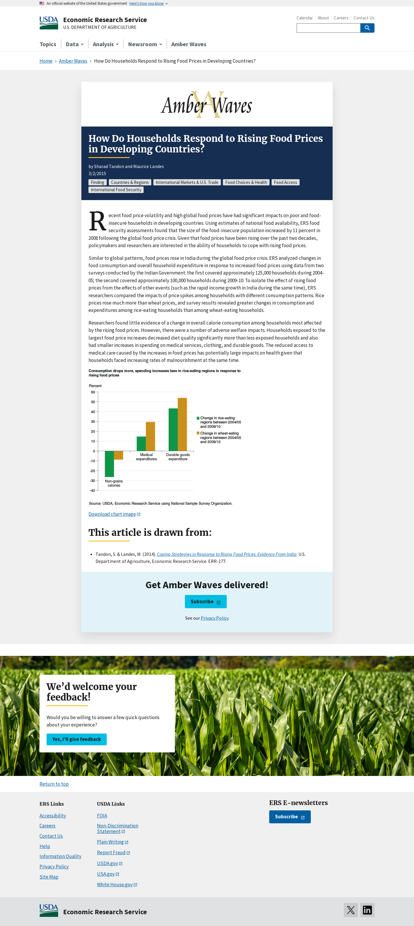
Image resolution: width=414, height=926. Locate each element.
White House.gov (115, 884)
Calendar (305, 18)
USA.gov (106, 874)
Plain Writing (110, 842)
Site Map (49, 877)
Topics (48, 44)
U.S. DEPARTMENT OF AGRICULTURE (100, 27)
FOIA (102, 815)
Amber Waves (188, 44)
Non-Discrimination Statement (117, 828)
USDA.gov (107, 863)
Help (45, 846)
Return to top (54, 784)
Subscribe (202, 601)
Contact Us (364, 18)
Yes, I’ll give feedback (76, 739)
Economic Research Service (105, 19)
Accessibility (53, 815)
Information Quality (60, 856)
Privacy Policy (214, 618)
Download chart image (112, 514)
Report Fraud (111, 852)
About (323, 18)
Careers (341, 18)
